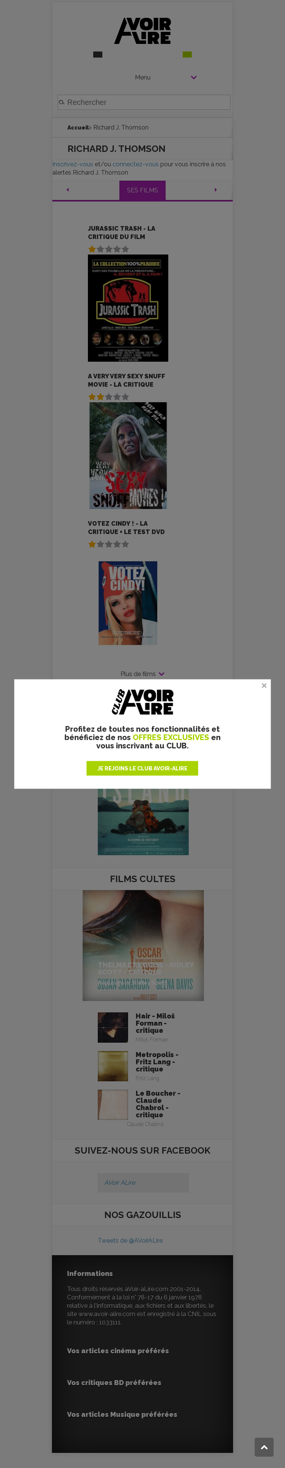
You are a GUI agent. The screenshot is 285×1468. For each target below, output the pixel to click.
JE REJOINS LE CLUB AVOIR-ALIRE (142, 768)
